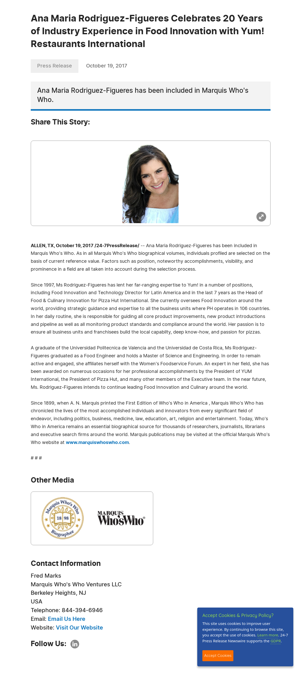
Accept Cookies (218, 655)
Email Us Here (66, 619)
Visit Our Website (79, 628)
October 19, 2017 (106, 65)
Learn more (267, 634)
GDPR (276, 640)
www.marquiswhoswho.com (97, 442)
